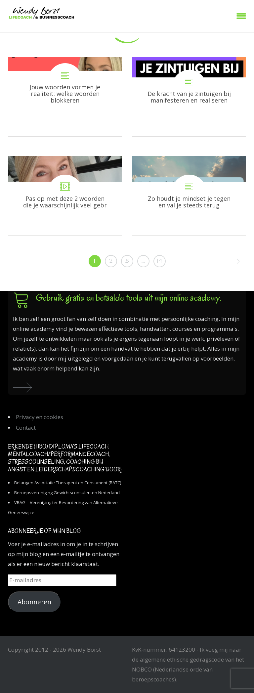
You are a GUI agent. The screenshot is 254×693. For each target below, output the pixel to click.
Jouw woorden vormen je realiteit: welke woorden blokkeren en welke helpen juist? (65, 96)
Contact (26, 427)
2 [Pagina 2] (110, 261)
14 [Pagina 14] (159, 261)
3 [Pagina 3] (127, 261)
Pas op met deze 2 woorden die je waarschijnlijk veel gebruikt (65, 195)
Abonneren (34, 602)
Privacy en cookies (39, 417)
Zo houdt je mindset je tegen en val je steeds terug (189, 195)
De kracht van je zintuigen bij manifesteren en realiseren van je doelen (189, 96)
